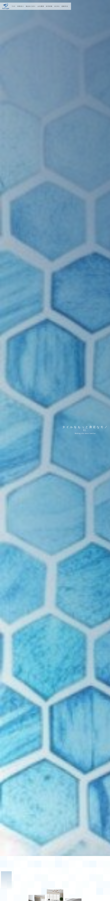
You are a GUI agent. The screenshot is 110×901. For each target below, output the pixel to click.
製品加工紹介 (31, 6)
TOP (13, 6)
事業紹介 (20, 6)
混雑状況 (65, 6)
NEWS (57, 6)
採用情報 (49, 6)
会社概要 (41, 6)
